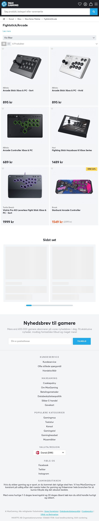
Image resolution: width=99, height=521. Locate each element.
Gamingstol (49, 431)
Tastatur (49, 422)
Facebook (43, 465)
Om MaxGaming (49, 388)
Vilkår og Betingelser (49, 515)
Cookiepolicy (49, 383)
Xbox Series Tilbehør (32, 19)
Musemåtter (49, 440)
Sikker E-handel (49, 401)
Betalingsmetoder (49, 392)
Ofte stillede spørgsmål (49, 366)
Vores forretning (51, 511)
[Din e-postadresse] (40, 341)
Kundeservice (49, 362)
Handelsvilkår (50, 371)
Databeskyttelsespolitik (49, 396)
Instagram (43, 474)
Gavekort (49, 405)
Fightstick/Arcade (50, 19)
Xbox (19, 19)
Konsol (11, 19)
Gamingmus (49, 418)
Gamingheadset (49, 435)
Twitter (42, 469)
